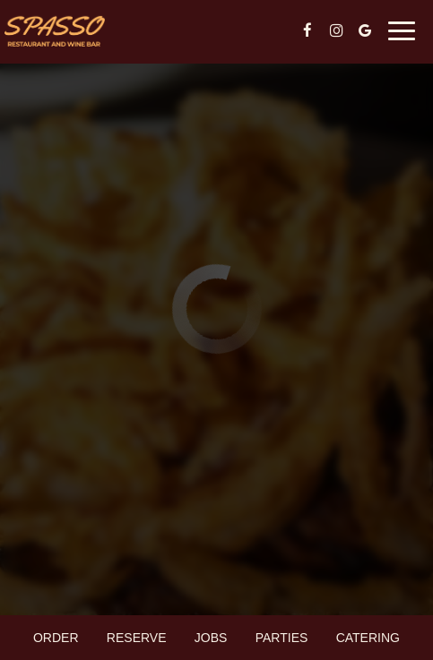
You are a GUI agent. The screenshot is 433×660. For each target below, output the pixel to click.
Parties (281, 637)
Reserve (137, 637)
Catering (368, 637)
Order (56, 637)
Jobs (211, 637)
